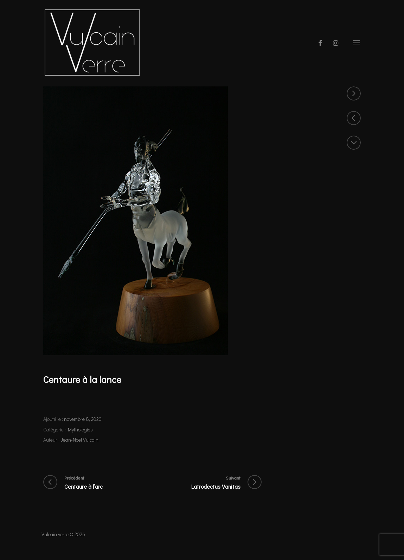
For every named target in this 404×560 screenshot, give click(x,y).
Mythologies (80, 429)
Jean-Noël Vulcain (79, 439)
